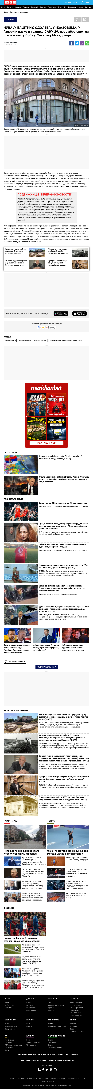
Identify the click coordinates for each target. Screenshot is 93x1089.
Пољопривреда (11, 1026)
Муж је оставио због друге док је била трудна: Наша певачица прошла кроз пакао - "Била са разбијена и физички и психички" (63, 526)
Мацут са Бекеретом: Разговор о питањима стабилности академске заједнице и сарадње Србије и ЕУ (32, 896)
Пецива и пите (75, 1013)
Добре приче (10, 1005)
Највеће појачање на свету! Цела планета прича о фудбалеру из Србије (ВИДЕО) (62, 545)
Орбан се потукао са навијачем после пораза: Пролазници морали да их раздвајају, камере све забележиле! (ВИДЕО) (62, 588)
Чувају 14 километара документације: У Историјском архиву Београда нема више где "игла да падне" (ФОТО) (58, 265)
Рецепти (26, 7)
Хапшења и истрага (56, 1005)
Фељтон (29, 1005)
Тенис (51, 820)
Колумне (8, 1008)
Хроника (18, 7)
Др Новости (43, 1054)
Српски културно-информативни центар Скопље (66, 341)
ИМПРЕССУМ (32, 1079)
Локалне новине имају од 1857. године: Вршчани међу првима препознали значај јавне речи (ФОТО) (63, 798)
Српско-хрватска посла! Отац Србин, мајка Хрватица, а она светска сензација (76, 872)
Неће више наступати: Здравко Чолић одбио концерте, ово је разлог (73, 647)
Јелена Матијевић (11, 42)
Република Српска (30, 1060)
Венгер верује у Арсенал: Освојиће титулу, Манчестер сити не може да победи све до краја (33, 984)
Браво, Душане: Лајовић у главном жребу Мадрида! (77, 858)
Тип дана (8, 1042)
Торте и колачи (76, 1003)
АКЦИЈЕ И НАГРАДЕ (58, 1079)
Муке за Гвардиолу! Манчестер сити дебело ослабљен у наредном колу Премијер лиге (32, 972)
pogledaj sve (46, 443)
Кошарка (73, 1026)
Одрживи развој (56, 1036)
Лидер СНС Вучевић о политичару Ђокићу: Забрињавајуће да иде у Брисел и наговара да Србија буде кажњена (32, 884)
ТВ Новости (31, 1045)
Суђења (51, 1008)
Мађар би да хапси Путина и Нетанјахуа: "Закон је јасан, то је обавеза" (46, 647)
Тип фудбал (9, 1040)
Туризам (74, 1054)
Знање (50, 1045)
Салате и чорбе (76, 1005)
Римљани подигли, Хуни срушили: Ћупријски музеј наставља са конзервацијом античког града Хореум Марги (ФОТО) (63, 716)
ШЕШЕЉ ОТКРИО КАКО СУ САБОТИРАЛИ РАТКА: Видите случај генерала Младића (33, 872)
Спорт (60, 7)
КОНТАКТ (21, 1079)
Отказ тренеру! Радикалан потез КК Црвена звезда (63, 503)
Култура (88, 7)
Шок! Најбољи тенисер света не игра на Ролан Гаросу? (76, 895)
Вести (3, 7)
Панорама (72, 7)
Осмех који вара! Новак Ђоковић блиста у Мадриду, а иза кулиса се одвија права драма (77, 884)
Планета (43, 7)
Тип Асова (9, 1047)
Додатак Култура (33, 1042)
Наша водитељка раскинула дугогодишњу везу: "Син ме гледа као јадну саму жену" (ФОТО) (63, 566)
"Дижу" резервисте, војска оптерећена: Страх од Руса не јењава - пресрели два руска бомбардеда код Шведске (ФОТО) (64, 609)
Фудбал (9, 908)
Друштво (10, 7)
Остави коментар (46, 667)
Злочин (51, 1003)
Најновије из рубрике (16, 710)
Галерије (52, 1060)
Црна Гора (63, 1054)
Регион (29, 1026)
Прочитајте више (13, 499)
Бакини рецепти (76, 1008)
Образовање (31, 1010)
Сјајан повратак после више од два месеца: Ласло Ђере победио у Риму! (67, 853)
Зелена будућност (55, 1047)
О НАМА (12, 1079)
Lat (65, 2)
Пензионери (31, 1008)
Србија (53, 1054)
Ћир (69, 2)
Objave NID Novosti (48, 1081)
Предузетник (10, 1029)
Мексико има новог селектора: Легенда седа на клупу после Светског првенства (33, 948)
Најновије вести (65, 1060)
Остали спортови (77, 1031)
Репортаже (52, 7)
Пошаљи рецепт (76, 1015)
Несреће (51, 1010)
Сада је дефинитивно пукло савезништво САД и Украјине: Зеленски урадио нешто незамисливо (17, 649)
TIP (65, 7)
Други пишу (10, 452)
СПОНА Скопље (10, 341)
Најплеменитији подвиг (19, 12)
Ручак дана (74, 1010)
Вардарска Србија (25, 341)
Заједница (52, 1042)
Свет (28, 1024)
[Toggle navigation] (87, 2)
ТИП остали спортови (13, 1045)
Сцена (43, 1060)
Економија (34, 7)
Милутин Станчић (40, 341)
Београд (80, 7)
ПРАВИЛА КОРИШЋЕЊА (76, 1079)
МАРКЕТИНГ (43, 1079)
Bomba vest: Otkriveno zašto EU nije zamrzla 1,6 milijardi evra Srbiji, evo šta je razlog (60, 457)
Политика (10, 820)
